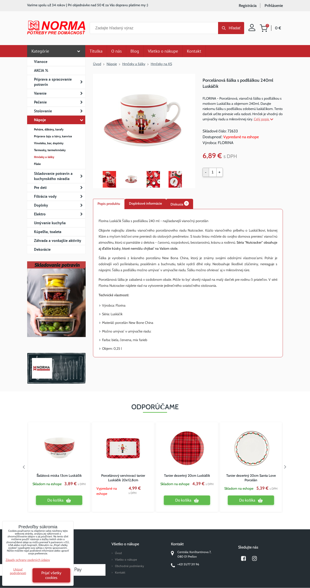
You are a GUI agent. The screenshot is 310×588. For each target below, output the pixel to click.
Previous (24, 467)
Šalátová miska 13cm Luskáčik (59, 476)
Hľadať (234, 28)
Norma (56, 368)
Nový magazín (56, 305)
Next (286, 467)
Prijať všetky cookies (51, 575)
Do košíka (55, 500)
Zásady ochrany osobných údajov (28, 560)
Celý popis (263, 119)
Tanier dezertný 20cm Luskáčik (187, 476)
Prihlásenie (274, 5)
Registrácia (248, 5)
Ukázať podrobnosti (18, 571)
